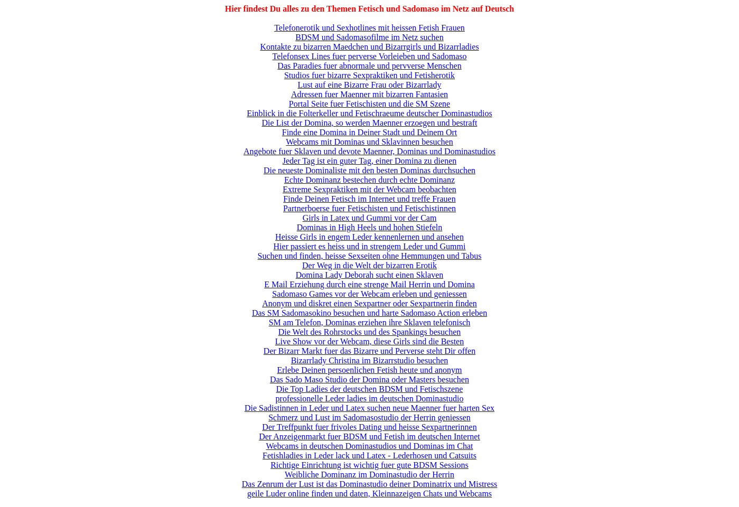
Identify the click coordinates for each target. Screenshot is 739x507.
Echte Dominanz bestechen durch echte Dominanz (369, 179)
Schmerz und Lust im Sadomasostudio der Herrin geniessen (369, 417)
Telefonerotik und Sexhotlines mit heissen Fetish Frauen (369, 27)
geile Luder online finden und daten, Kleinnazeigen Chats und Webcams (369, 493)
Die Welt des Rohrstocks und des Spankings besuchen (369, 331)
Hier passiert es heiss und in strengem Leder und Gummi (370, 246)
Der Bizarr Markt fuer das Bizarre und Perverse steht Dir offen (369, 350)
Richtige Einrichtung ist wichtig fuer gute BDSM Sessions (369, 465)
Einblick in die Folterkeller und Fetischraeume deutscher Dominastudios (369, 113)
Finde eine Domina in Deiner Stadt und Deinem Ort (369, 132)
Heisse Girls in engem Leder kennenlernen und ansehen (369, 236)
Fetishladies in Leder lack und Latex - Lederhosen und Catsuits (369, 455)
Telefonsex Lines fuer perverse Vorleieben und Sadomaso (370, 56)
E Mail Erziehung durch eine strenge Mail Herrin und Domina (369, 284)
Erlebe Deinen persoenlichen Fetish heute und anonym (369, 369)
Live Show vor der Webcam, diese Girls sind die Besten (369, 341)
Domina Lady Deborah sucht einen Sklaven (369, 274)
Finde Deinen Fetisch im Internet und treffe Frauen (369, 198)
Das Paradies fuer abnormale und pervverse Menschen (369, 65)
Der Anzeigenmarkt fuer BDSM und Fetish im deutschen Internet (369, 436)
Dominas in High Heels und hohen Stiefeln (370, 227)
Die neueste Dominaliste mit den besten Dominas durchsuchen (369, 170)
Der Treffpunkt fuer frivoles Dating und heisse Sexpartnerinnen (369, 426)
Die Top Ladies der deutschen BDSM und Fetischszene (369, 388)
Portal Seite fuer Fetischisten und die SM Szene (369, 103)
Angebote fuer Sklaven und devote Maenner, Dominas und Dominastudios (369, 151)
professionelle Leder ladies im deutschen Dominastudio (370, 398)
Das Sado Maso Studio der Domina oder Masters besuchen (369, 379)
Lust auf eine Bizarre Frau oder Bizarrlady (370, 84)
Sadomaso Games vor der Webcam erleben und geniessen (369, 293)
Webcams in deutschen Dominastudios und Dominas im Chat (369, 446)
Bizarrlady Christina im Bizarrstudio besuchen (369, 360)
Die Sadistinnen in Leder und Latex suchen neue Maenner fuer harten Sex (369, 407)
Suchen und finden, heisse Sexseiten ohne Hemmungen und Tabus (370, 255)
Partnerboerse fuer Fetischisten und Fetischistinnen (369, 208)
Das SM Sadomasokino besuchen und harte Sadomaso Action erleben (369, 312)
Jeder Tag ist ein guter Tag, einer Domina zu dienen (370, 160)
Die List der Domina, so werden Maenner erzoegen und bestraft (370, 122)
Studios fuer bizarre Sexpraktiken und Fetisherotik (369, 75)
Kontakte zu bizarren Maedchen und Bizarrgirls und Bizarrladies (369, 46)
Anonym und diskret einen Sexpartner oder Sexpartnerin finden (369, 303)
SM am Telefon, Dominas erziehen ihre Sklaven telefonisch (370, 322)
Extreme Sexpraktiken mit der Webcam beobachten (369, 189)
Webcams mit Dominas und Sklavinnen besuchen (369, 141)
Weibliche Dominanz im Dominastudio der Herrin (369, 474)
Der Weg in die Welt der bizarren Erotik (369, 265)
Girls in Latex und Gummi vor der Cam (370, 217)
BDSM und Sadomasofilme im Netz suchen (369, 37)
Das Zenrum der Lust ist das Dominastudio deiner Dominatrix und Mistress (369, 484)
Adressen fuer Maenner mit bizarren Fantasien (369, 94)
